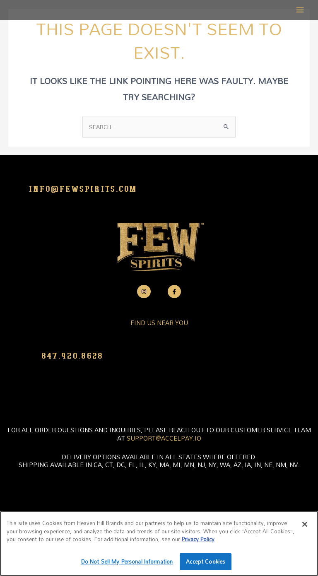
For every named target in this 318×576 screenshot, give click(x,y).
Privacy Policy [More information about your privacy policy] (198, 539)
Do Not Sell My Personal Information (127, 561)
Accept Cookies (205, 561)
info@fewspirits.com (83, 189)
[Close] (305, 524)
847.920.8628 (72, 356)
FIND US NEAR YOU (159, 322)
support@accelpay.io (164, 438)
